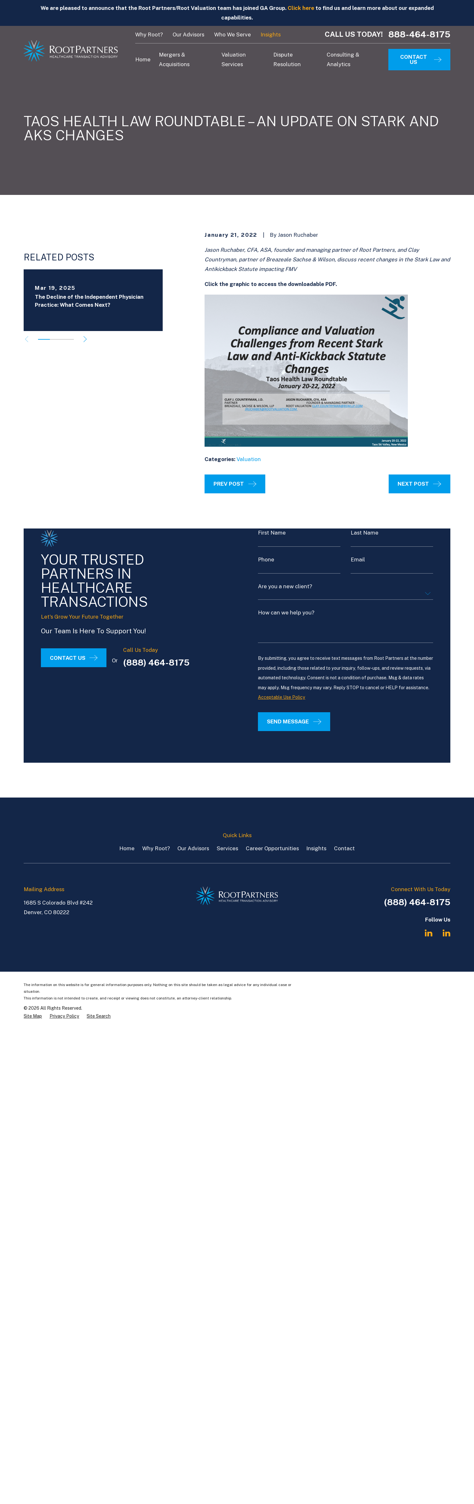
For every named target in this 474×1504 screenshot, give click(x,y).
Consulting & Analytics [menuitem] (343, 59)
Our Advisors (188, 34)
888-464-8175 (419, 34)
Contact (344, 848)
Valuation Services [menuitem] (233, 59)
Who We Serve (232, 34)
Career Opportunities (272, 848)
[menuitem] (33, 1016)
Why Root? (149, 34)
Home (127, 848)
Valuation (249, 459)
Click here (301, 8)
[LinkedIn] (428, 933)
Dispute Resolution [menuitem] (287, 59)
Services (227, 848)
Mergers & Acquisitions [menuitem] (174, 59)
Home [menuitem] (143, 59)
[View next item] (85, 349)
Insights (270, 34)
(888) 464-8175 (417, 902)
